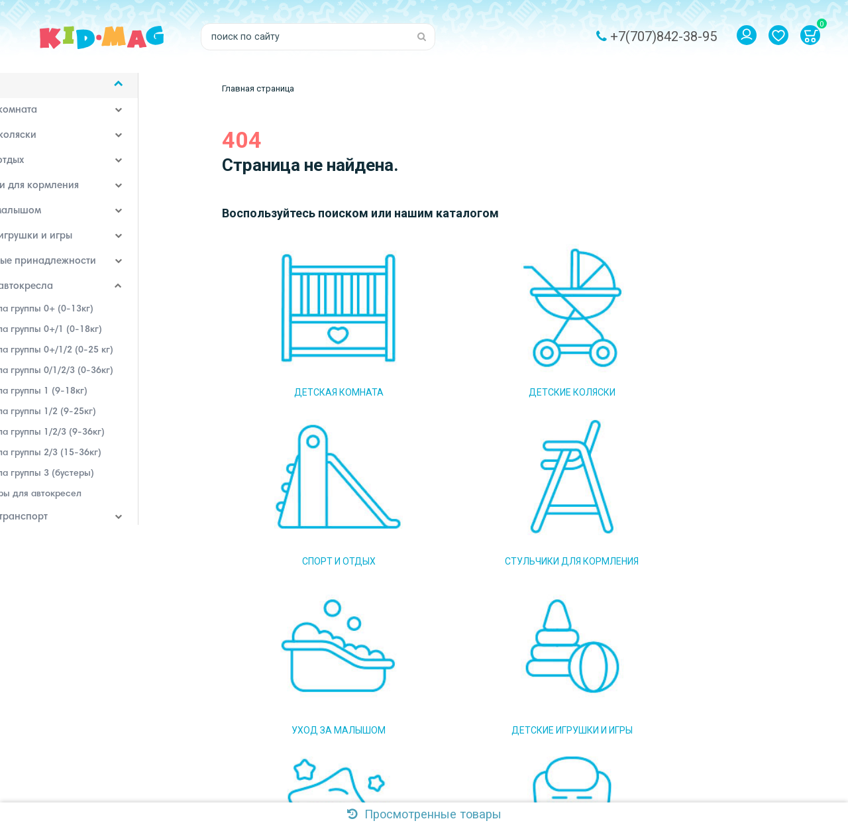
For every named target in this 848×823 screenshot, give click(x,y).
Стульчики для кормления (80, 195)
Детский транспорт (65, 526)
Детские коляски (59, 144)
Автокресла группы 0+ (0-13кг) (98, 317)
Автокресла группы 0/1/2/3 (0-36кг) (108, 379)
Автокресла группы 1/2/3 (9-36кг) (104, 440)
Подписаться (592, 673)
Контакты (407, 745)
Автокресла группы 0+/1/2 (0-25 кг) (108, 358)
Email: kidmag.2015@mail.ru (281, 686)
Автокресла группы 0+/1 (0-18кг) (103, 338)
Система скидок (421, 725)
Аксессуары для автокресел (92, 502)
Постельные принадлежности (89, 270)
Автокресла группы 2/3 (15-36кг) (102, 461)
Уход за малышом (62, 220)
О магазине (411, 646)
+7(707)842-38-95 (663, 36)
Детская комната (60, 119)
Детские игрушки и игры (77, 245)
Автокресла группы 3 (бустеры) (99, 481)
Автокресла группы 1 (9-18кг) (95, 399)
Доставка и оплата (428, 666)
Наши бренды (52, 602)
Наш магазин (414, 705)
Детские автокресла (68, 295)
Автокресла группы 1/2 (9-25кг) (100, 420)
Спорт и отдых (53, 170)
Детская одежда (58, 576)
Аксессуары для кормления (84, 551)
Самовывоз (411, 686)
